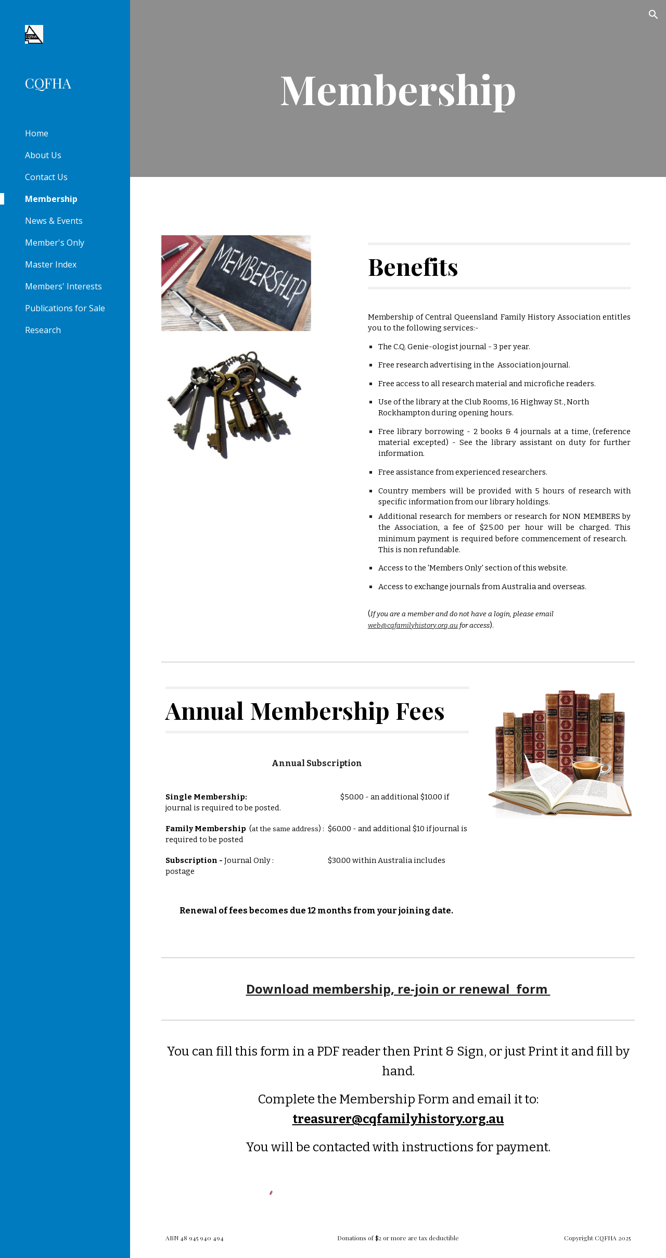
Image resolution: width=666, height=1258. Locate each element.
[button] (653, 14)
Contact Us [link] (46, 177)
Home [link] (36, 133)
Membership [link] (51, 199)
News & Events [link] (54, 220)
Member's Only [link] (54, 242)
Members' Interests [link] (63, 286)
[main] (398, 88)
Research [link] (43, 330)
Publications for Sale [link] (65, 308)
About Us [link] (43, 155)
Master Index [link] (50, 264)
